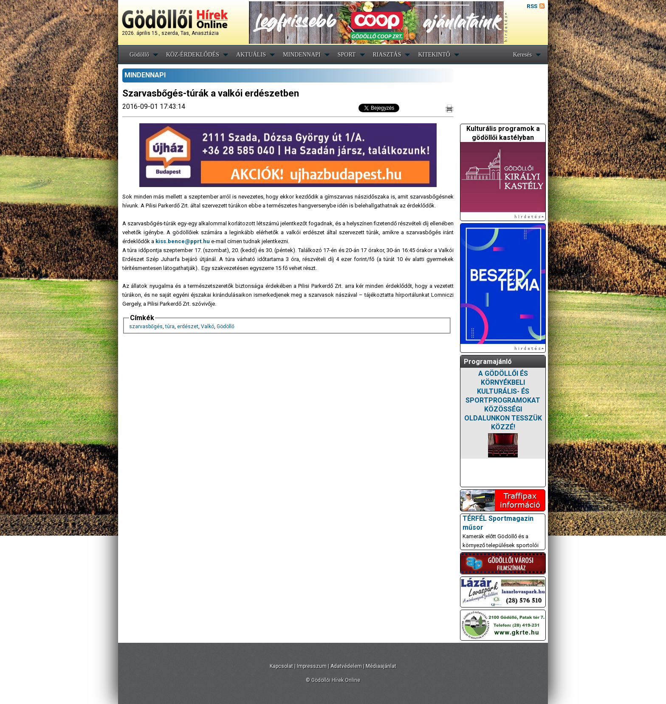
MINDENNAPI (302, 54)
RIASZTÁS (387, 54)
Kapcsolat (281, 666)
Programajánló (488, 362)
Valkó (207, 326)
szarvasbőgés (146, 326)
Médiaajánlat (381, 666)
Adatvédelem (346, 666)
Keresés (522, 54)
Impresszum (312, 666)
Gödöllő (139, 54)
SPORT (347, 54)
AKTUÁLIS (251, 54)
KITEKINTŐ (434, 54)
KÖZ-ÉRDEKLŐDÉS (192, 54)
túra (170, 326)
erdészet (187, 326)
